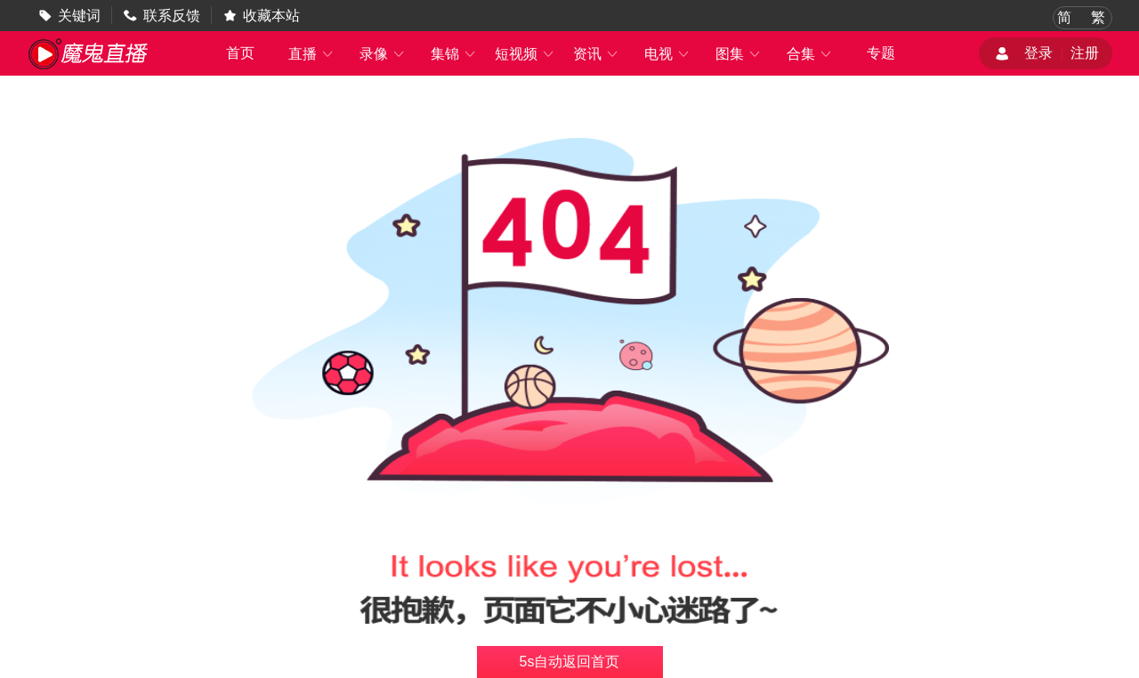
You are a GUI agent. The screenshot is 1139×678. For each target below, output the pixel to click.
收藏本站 (271, 15)
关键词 (79, 15)
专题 (881, 53)
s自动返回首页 (570, 661)
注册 (1084, 53)
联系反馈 (171, 15)
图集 (738, 53)
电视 (667, 53)
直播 (311, 53)
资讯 (596, 53)
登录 (1038, 53)
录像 (382, 53)
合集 (810, 53)
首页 (240, 53)
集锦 (454, 53)
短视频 (525, 53)
